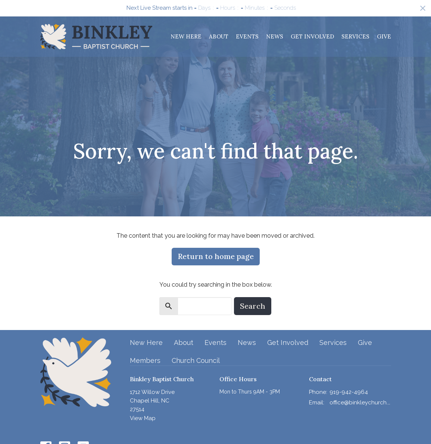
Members (145, 360)
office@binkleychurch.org (360, 402)
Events (247, 36)
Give (384, 36)
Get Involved (312, 36)
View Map (143, 418)
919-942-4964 (349, 392)
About (218, 36)
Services (355, 36)
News (274, 36)
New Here (186, 36)
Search (252, 306)
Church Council (196, 360)
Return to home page (216, 256)
